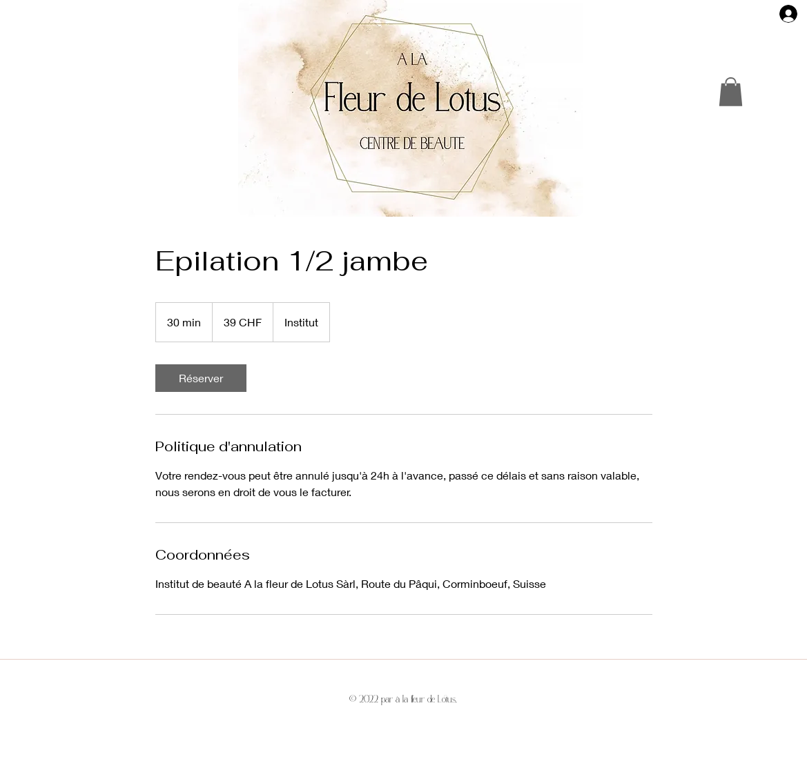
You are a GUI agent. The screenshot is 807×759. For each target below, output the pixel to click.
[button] (731, 91)
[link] (200, 378)
